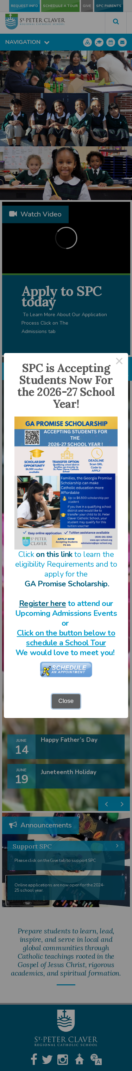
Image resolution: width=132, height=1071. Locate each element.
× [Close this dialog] (119, 362)
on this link (54, 554)
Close (66, 701)
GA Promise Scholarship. (67, 584)
